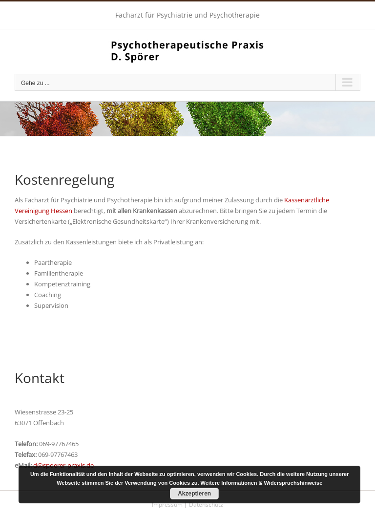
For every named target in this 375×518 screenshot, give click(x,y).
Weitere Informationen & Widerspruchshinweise (262, 483)
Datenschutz (206, 504)
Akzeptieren (194, 493)
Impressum (167, 504)
